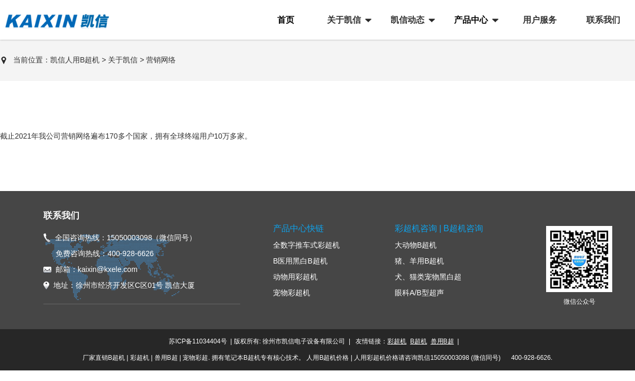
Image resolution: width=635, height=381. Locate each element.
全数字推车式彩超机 (306, 245)
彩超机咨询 (416, 228)
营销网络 (161, 60)
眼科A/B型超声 (419, 292)
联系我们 (61, 216)
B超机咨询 (463, 228)
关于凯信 (123, 60)
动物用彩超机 (295, 277)
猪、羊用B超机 (419, 261)
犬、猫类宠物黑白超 (428, 277)
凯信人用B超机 (74, 60)
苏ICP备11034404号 (197, 341)
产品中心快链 (298, 228)
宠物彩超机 (291, 292)
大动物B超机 (416, 245)
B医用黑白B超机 (300, 261)
